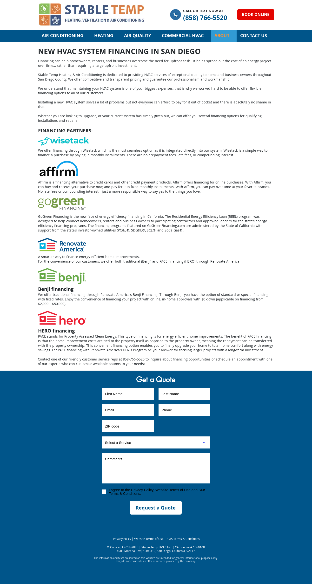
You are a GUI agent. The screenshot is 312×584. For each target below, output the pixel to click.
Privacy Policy (122, 539)
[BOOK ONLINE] (255, 14)
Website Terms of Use (149, 539)
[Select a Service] (156, 442)
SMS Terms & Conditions (183, 539)
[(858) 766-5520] (205, 17)
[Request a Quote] (156, 508)
